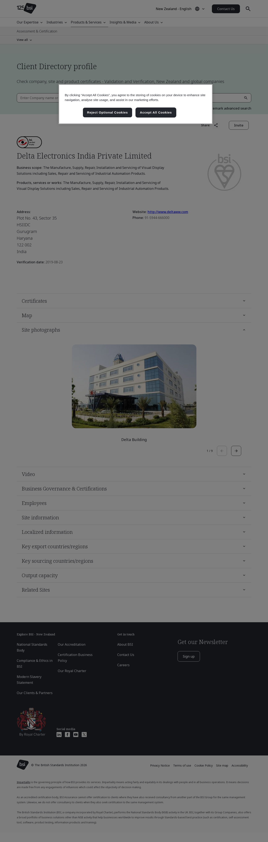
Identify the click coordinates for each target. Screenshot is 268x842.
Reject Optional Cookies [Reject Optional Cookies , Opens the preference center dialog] (107, 112)
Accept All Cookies (156, 112)
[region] (136, 104)
